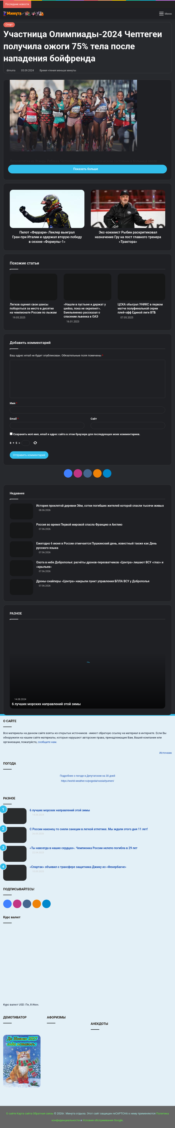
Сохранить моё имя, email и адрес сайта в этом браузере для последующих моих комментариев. (76, 434)
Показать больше (87, 169)
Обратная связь (43, 1113)
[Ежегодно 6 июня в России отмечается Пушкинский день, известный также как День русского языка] (21, 549)
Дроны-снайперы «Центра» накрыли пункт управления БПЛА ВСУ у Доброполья (92, 581)
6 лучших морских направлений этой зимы (50, 704)
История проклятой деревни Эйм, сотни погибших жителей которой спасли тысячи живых (100, 505)
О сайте (11, 1113)
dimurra (11, 70)
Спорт (9, 24)
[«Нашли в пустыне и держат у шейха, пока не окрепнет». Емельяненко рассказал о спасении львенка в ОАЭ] (87, 287)
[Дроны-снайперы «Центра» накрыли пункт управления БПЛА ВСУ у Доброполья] (21, 587)
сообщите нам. (47, 742)
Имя (13, 403)
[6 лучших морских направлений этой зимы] (15, 816)
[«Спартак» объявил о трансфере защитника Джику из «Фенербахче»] (15, 873)
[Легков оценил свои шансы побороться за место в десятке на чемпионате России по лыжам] (33, 287)
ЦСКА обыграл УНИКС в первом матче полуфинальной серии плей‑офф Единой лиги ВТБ (140, 308)
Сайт (94, 418)
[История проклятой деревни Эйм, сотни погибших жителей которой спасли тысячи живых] (21, 511)
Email (14, 418)
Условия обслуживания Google (103, 1120)
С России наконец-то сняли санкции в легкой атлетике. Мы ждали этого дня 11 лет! (89, 829)
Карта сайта (24, 1113)
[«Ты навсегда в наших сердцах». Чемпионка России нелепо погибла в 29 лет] (15, 854)
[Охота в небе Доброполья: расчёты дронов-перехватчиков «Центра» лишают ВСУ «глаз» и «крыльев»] (21, 568)
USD (21, 1004)
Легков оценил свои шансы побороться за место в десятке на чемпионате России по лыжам (33, 308)
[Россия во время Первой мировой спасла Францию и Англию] (21, 530)
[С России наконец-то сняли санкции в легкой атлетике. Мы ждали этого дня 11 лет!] (15, 835)
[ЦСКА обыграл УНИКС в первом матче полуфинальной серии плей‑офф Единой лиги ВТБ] (141, 287)
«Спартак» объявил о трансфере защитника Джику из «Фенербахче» (78, 867)
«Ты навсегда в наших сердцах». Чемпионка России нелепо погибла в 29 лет (83, 848)
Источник (165, 752)
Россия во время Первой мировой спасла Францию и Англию (79, 524)
